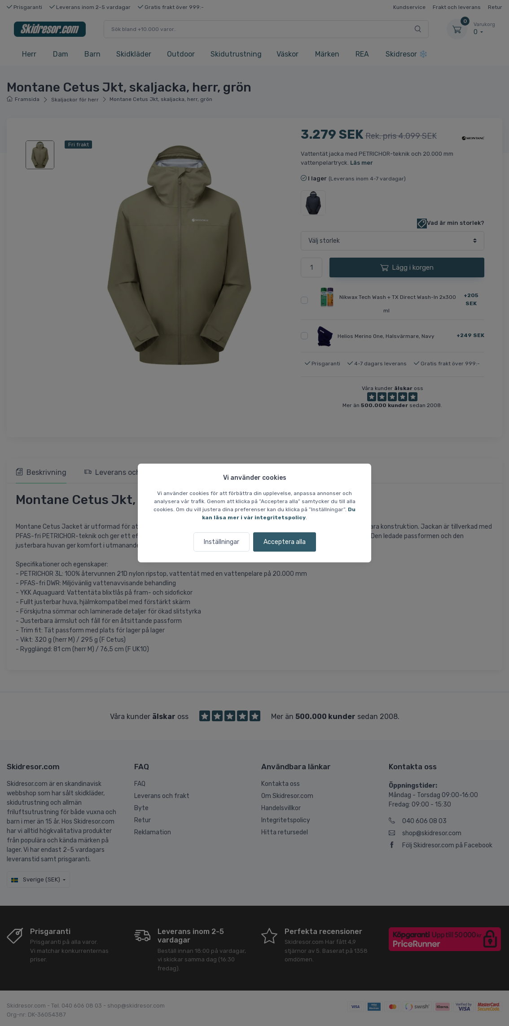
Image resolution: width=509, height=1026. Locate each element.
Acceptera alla (284, 542)
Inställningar (221, 542)
